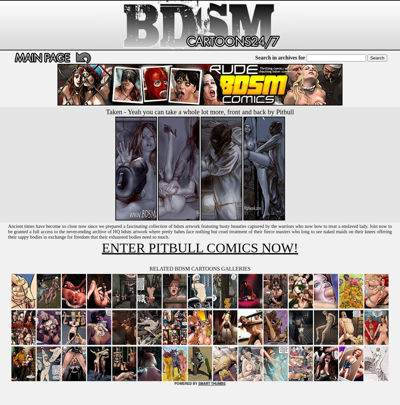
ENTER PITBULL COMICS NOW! (200, 247)
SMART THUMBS (212, 384)
